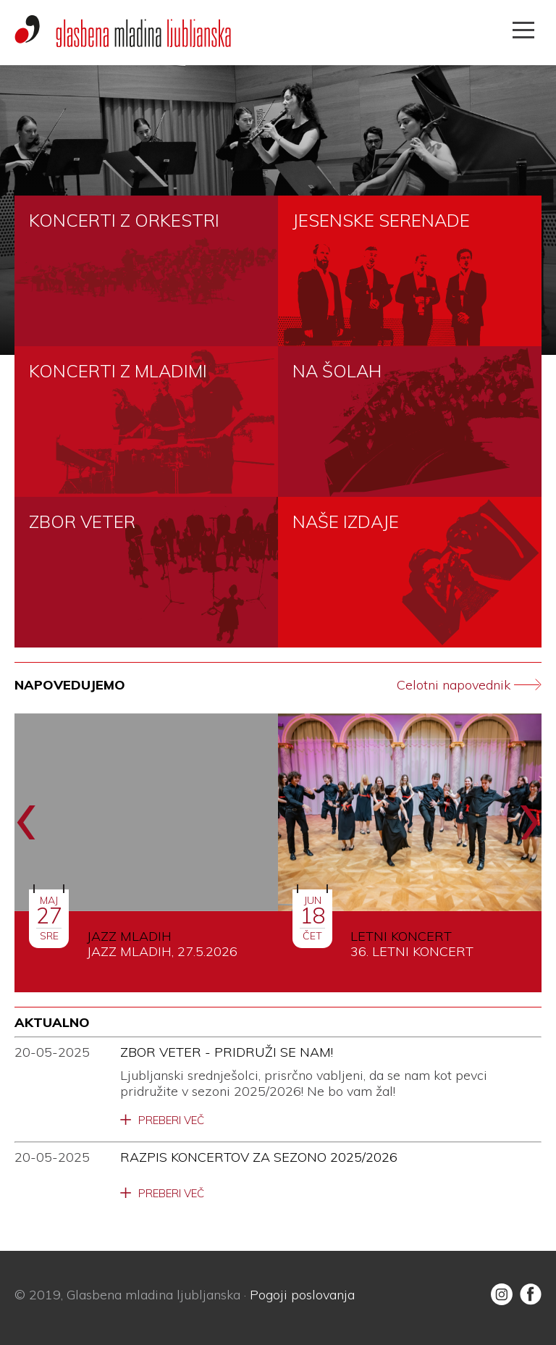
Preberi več (171, 1120)
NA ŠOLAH (337, 371)
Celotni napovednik (469, 685)
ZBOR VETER (82, 521)
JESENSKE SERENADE (381, 220)
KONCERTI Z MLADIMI (118, 371)
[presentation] (26, 813)
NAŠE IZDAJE (345, 521)
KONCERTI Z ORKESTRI (124, 220)
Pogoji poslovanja (302, 1294)
